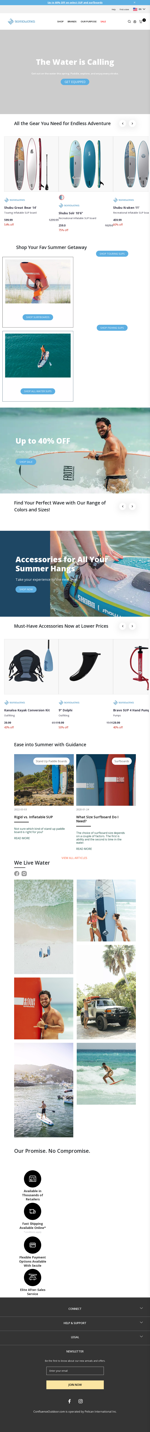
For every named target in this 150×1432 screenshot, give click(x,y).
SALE (103, 21)
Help (114, 9)
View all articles (75, 858)
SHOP (60, 21)
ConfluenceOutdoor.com (49, 1411)
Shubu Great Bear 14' (20, 208)
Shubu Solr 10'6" (71, 213)
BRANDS (72, 21)
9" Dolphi (65, 710)
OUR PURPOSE (89, 21)
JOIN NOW (75, 1385)
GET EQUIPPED (75, 82)
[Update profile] (134, 21)
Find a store (124, 9)
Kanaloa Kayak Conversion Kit (27, 710)
